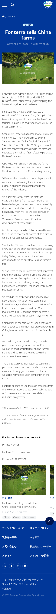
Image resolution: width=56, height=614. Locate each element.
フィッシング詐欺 (39, 555)
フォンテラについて (13, 528)
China (28, 25)
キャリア (35, 537)
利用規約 (6, 589)
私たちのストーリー (40, 546)
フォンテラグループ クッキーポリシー (20, 584)
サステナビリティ (39, 528)
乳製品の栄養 (9, 537)
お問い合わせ (9, 546)
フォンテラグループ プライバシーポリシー (22, 580)
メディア (7, 555)
